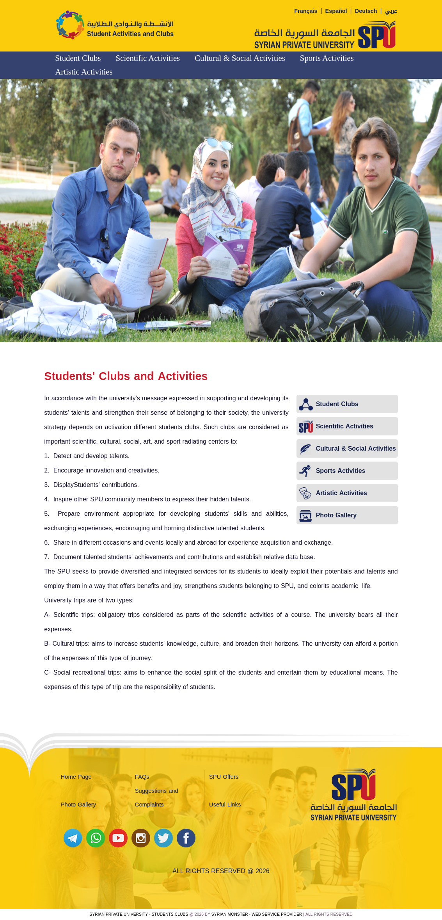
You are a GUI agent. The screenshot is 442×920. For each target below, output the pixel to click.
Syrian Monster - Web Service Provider (256, 914)
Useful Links (225, 804)
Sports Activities (327, 57)
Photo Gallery (78, 804)
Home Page (76, 776)
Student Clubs (78, 57)
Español (336, 11)
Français (305, 11)
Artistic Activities (83, 71)
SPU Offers (223, 776)
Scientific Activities (148, 57)
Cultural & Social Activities (240, 57)
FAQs (142, 776)
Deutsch (366, 11)
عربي (391, 11)
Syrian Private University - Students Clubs (138, 914)
